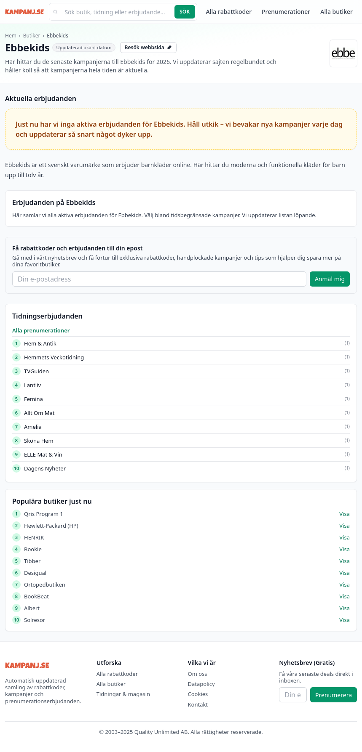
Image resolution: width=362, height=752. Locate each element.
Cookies (198, 694)
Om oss (197, 674)
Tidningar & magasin (123, 694)
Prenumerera (333, 695)
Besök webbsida (148, 47)
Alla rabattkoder (229, 12)
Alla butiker (336, 12)
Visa (344, 513)
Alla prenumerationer (41, 330)
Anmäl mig (330, 279)
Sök (185, 11)
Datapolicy (201, 684)
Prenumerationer (286, 12)
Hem (10, 35)
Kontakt (198, 704)
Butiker (31, 35)
